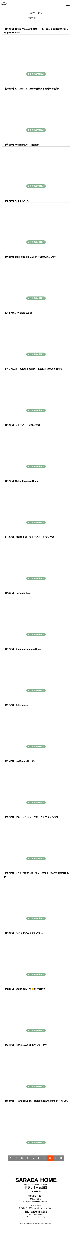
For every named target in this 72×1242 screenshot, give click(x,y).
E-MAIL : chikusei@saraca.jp (36, 1217)
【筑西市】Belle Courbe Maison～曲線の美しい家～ (30, 257)
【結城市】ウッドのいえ (16, 201)
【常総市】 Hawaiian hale (17, 593)
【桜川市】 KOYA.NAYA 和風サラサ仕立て (25, 1045)
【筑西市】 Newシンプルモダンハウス (23, 933)
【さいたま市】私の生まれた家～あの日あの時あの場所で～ (34, 369)
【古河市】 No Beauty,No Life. (20, 761)
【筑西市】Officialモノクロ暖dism (21, 145)
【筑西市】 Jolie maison (16, 705)
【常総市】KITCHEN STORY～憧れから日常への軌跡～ (32, 89)
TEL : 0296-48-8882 (36, 1211)
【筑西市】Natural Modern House (21, 481)
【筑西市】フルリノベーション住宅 (22, 425)
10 (61, 1158)
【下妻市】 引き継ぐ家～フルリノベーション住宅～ (30, 537)
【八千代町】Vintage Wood (18, 313)
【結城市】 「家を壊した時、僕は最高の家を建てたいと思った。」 (37, 1101)
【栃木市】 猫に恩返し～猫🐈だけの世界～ (26, 989)
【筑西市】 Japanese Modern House (23, 649)
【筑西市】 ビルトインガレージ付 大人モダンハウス (31, 817)
